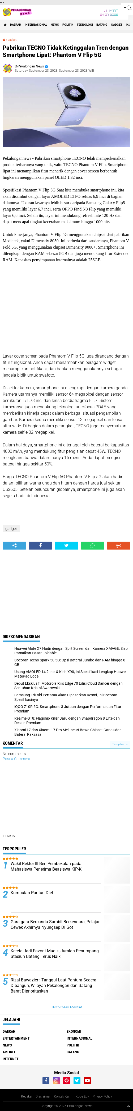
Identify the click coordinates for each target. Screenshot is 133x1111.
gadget (116, 24)
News (55, 24)
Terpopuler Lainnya (66, 1007)
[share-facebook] (40, 546)
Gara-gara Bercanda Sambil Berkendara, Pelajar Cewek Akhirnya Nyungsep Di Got (55, 924)
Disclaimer (43, 1096)
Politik (67, 24)
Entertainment (16, 1038)
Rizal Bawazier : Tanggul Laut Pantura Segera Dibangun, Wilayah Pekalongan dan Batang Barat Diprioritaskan (53, 985)
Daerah (15, 24)
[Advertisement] (66, 308)
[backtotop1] (128, 1106)
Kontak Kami (63, 1096)
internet (11, 1059)
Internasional (36, 24)
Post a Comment (16, 759)
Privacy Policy (102, 1096)
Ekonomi (74, 1031)
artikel (9, 1052)
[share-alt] (14, 546)
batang (102, 24)
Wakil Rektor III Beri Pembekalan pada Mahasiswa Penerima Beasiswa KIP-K (46, 866)
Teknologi (85, 24)
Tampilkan (120, 744)
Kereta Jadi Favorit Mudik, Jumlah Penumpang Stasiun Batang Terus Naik (55, 953)
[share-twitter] (66, 546)
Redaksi (26, 1096)
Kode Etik (82, 1096)
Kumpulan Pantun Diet (32, 892)
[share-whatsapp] (92, 546)
